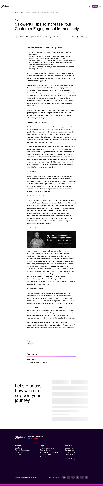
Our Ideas (18, 454)
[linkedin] (64, 477)
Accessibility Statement (49, 452)
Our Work (18, 452)
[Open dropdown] (100, 6)
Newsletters (70, 454)
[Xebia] (5, 6)
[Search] (90, 6)
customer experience (53, 132)
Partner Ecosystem (22, 450)
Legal (42, 446)
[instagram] (86, 477)
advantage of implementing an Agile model (42, 179)
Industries (19, 446)
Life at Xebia (70, 452)
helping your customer (50, 206)
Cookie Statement (47, 450)
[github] (68, 477)
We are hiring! (70, 458)
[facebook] (77, 477)
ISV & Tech (30, 343)
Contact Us (69, 450)
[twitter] (73, 477)
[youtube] (82, 477)
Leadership (69, 448)
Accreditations (45, 454)
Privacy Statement (47, 448)
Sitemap (43, 456)
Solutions (18, 448)
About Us (68, 446)
